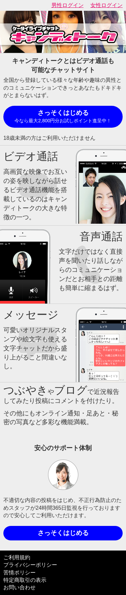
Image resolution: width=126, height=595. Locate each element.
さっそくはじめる (63, 116)
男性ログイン (67, 5)
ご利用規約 (16, 557)
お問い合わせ (19, 587)
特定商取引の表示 (24, 580)
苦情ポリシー (19, 572)
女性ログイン (106, 5)
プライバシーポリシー (30, 565)
